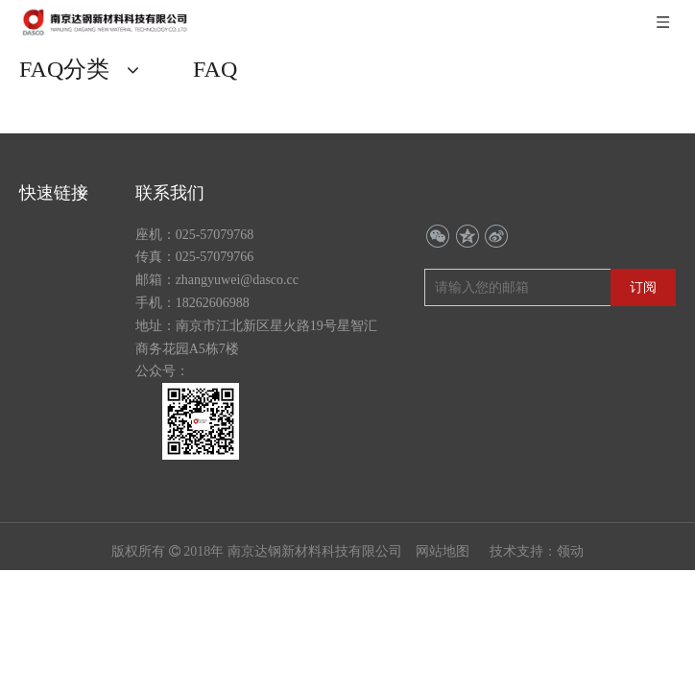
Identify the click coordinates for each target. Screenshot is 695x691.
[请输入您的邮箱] (513, 243)
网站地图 (444, 507)
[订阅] (643, 243)
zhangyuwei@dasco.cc (237, 235)
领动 (570, 507)
